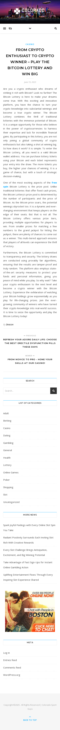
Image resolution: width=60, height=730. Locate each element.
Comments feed (12, 667)
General (7, 450)
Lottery (7, 465)
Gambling (8, 442)
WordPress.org (11, 674)
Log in (6, 652)
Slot (5, 494)
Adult (6, 413)
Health (7, 457)
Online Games (11, 472)
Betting (7, 420)
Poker (6, 479)
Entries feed (10, 660)
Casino (30, 44)
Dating (6, 435)
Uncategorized (11, 502)
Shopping (8, 487)
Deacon (9, 324)
